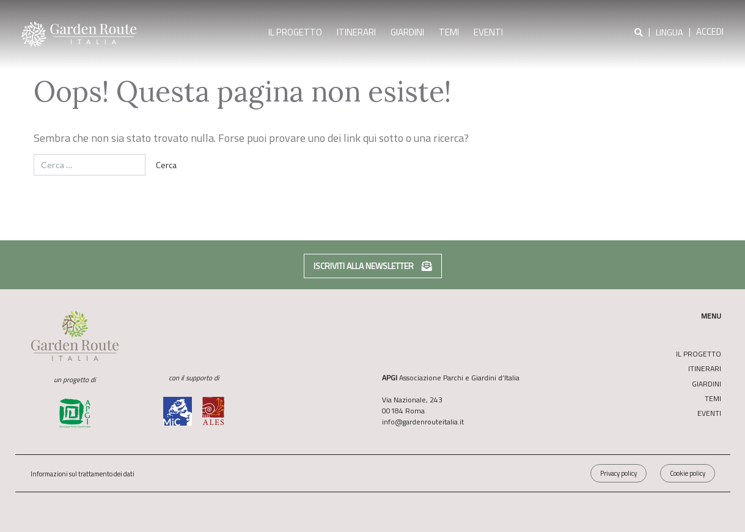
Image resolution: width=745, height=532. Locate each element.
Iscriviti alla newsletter (373, 265)
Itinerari (356, 32)
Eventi (488, 32)
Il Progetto (295, 32)
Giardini (407, 32)
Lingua (669, 32)
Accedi (710, 31)
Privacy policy (618, 473)
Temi (449, 32)
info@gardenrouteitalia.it (423, 421)
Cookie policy (687, 473)
